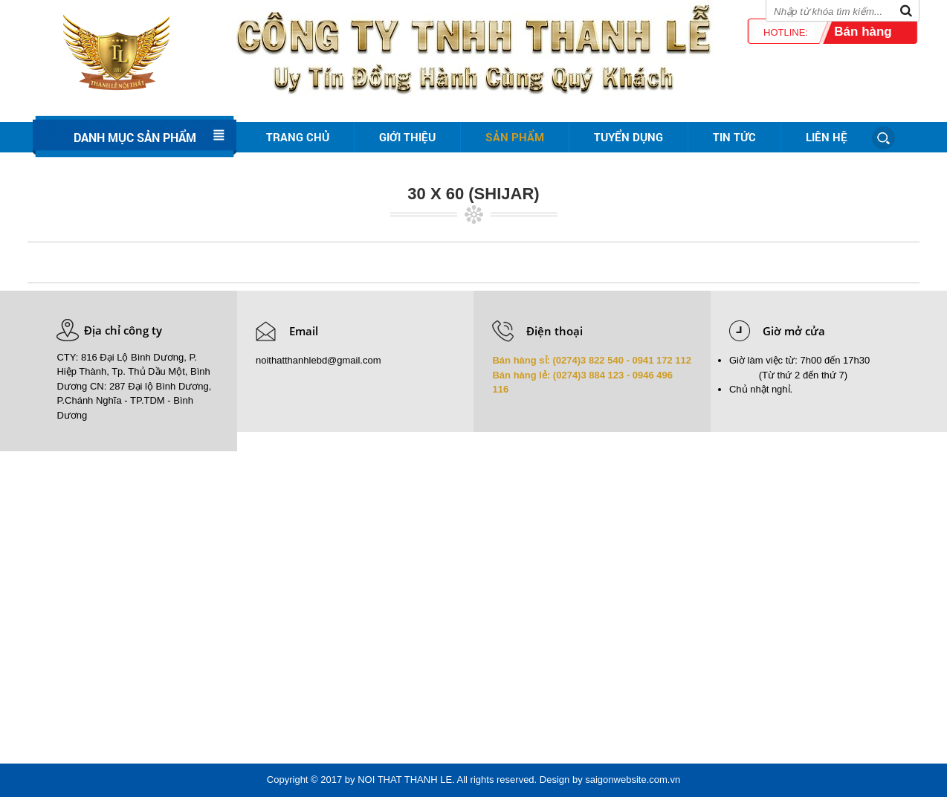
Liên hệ (826, 136)
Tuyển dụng (628, 136)
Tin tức (734, 136)
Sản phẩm (514, 136)
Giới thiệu (407, 136)
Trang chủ (297, 136)
